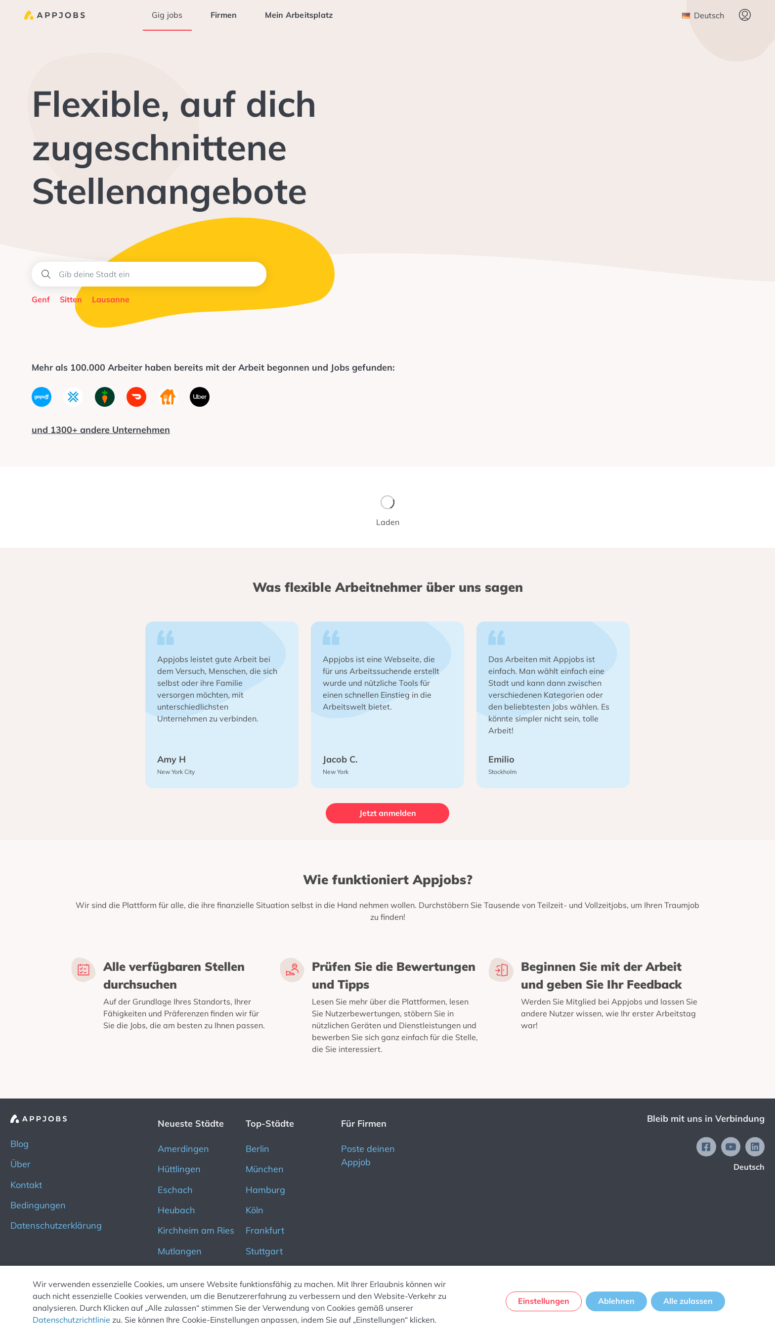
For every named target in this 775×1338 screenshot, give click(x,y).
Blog (19, 1142)
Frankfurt (265, 1229)
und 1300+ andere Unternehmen (101, 429)
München (265, 1168)
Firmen (225, 15)
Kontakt (26, 1183)
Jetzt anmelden (387, 813)
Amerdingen (183, 1147)
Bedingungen (38, 1204)
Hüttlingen (179, 1168)
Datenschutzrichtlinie (71, 1320)
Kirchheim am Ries (196, 1229)
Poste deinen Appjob (368, 1154)
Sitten (71, 299)
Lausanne (110, 299)
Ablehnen (616, 1301)
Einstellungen (542, 1301)
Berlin (257, 1147)
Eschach (175, 1188)
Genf (41, 299)
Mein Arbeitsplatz (300, 15)
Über (20, 1163)
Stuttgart (264, 1250)
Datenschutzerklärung (56, 1224)
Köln (254, 1209)
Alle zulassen (688, 1301)
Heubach (176, 1209)
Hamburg (265, 1188)
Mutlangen (180, 1250)
